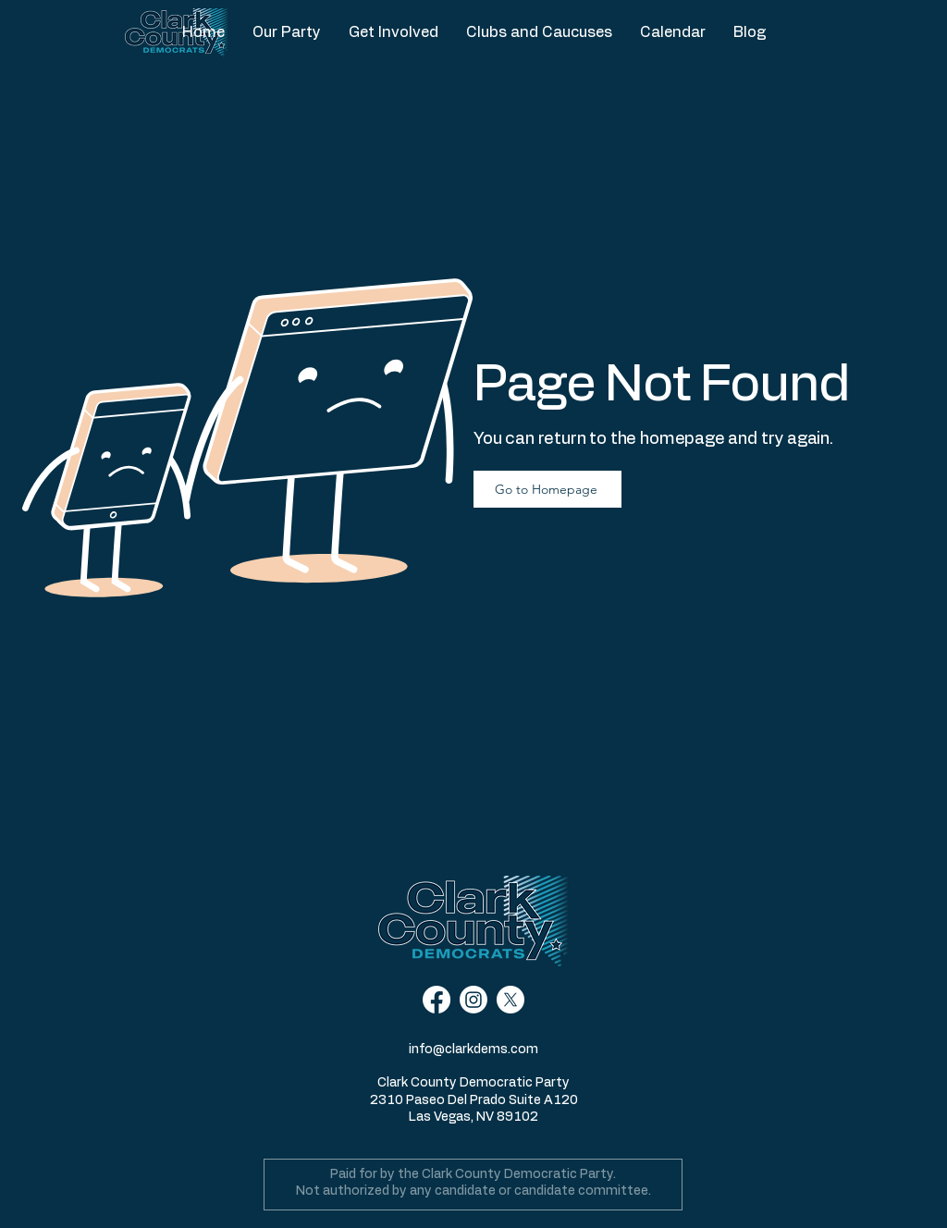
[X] (510, 999)
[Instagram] (473, 999)
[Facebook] (436, 999)
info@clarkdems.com (473, 1049)
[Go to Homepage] (547, 489)
